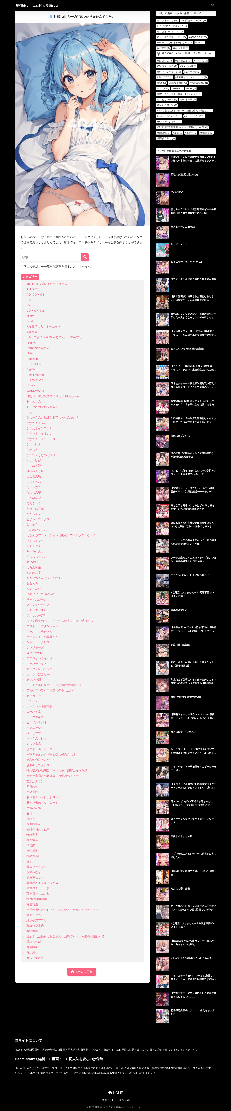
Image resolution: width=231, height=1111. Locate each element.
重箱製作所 (33, 942)
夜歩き (30, 818)
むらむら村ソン (36, 556)
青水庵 (30, 952)
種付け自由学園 (36, 899)
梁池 (29, 861)
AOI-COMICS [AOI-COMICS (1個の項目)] (199, 83)
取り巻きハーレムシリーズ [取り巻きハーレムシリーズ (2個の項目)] (192, 77)
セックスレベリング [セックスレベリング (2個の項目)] (169, 72)
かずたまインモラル (39, 428)
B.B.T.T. (31, 300)
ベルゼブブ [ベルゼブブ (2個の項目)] (165, 77)
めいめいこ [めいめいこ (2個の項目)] (165, 60)
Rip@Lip (32, 358)
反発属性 (32, 792)
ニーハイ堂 (33, 711)
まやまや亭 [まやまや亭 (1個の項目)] (188, 99)
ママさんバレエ (36, 738)
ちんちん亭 (33, 492)
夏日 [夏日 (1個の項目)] (178, 132)
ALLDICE (32, 289)
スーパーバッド (36, 663)
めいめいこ (33, 562)
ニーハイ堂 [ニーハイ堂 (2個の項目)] (192, 72)
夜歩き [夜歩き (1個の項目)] (191, 132)
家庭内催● (33, 824)
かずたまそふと (36, 423)
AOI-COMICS (35, 294)
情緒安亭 (32, 834)
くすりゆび (33, 460)
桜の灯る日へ (35, 856)
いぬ (29, 412)
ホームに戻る (81, 971)
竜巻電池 (32, 904)
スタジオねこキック (39, 658)
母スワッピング (36, 867)
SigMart (31, 369)
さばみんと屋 (35, 471)
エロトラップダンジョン (42, 626)
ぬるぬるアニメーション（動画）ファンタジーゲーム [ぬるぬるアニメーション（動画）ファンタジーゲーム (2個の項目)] (184, 54)
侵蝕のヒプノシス (38, 765)
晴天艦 (30, 845)
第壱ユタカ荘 (35, 915)
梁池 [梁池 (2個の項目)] (162, 83)
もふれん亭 (33, 572)
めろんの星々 (35, 567)
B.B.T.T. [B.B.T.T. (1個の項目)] (163, 88)
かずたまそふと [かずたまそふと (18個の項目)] (168, 20)
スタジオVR (34, 653)
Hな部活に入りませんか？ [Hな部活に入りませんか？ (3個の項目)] (172, 26)
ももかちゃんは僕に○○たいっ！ (47, 578)
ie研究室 (31, 332)
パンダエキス (35, 717)
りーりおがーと (36, 599)
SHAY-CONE (34, 364)
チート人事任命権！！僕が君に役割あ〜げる (55, 685)
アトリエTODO (36, 610)
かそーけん (33, 444)
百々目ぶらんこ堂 (38, 893)
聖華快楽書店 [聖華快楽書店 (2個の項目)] (178, 83)
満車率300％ (34, 877)
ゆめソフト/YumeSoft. (40, 594)
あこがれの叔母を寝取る (42, 407)
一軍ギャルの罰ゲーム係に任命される (51, 754)
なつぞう (32, 524)
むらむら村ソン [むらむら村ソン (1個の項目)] (167, 105)
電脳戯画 (32, 947)
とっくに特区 (35, 508)
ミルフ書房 (33, 743)
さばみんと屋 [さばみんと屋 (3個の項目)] (198, 37)
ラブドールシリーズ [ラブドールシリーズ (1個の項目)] (169, 121)
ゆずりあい (33, 588)
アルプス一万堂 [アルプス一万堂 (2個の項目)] (167, 66)
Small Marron (35, 374)
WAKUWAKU (35, 391)
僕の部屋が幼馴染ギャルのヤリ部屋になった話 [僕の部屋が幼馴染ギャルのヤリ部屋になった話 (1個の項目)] (183, 127)
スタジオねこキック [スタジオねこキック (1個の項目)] (169, 116)
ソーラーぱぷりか (38, 674)
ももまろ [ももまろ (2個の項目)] (201, 60)
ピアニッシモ (35, 727)
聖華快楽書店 (35, 925)
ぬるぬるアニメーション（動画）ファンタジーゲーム (61, 535)
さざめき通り (35, 465)
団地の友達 (33, 808)
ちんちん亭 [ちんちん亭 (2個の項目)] (181, 48)
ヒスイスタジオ (36, 722)
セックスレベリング (39, 669)
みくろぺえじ (35, 551)
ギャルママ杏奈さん (39, 631)
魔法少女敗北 (35, 958)
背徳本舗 (32, 931)
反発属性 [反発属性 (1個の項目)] (164, 132)
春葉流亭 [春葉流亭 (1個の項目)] (207, 132)
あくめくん (33, 401)
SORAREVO (34, 380)
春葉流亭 (32, 840)
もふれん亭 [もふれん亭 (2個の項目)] (184, 60)
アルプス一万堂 (36, 615)
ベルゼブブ (33, 733)
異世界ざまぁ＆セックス (42, 883)
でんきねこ (33, 503)
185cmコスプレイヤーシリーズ (46, 283)
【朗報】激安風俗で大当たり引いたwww (52, 396)
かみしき (32, 449)
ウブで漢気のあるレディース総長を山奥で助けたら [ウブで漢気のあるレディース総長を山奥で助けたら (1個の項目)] (185, 110)
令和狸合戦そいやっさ (40, 759)
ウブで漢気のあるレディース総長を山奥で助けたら (59, 621)
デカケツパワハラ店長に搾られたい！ (51, 690)
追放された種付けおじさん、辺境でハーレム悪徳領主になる (65, 936)
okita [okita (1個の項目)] (191, 88)
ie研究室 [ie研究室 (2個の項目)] (164, 48)
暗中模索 (32, 851)
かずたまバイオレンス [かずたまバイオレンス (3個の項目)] (171, 31)
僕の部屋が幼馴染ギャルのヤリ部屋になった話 (56, 770)
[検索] (85, 257)
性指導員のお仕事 (38, 829)
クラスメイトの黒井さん (42, 637)
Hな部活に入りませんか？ (43, 326)
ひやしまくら (35, 540)
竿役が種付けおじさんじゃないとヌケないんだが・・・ (62, 909)
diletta (30, 316)
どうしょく (33, 513)
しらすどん (33, 481)
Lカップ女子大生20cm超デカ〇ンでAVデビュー (57, 337)
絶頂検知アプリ (36, 920)
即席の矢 (32, 786)
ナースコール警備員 (39, 706)
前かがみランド (36, 781)
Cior (29, 305)
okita (29, 353)
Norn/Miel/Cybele (37, 348)
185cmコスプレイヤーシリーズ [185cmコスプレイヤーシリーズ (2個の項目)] (175, 42)
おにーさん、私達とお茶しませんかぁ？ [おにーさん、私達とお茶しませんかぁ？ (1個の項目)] (179, 94)
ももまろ (32, 583)
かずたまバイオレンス (40, 433)
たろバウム (33, 487)
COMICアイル (35, 310)
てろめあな (33, 497)
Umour (30, 385)
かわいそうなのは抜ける (42, 455)
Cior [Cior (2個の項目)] (200, 42)
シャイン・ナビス (38, 642)
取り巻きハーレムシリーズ (43, 797)
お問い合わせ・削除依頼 (116, 1100)
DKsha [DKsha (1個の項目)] (178, 88)
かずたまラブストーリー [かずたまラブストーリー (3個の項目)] (172, 37)
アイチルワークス (38, 604)
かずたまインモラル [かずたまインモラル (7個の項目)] (194, 20)
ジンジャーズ (35, 647)
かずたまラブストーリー (42, 439)
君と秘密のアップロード (42, 802)
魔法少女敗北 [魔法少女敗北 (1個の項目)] (166, 138)
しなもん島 (33, 476)
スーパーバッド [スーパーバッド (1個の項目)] (195, 116)
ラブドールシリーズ (39, 749)
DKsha (30, 321)
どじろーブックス (38, 519)
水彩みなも (33, 872)
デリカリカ (33, 695)
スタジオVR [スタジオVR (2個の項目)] (189, 66)
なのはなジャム (36, 530)
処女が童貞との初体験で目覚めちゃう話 (52, 776)
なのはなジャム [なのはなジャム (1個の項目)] (167, 99)
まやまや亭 (33, 546)
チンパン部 (33, 679)
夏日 (29, 813)
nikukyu (31, 342)
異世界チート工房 (38, 888)
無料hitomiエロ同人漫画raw (37, 6)
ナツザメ (32, 701)
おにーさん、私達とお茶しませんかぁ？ (52, 417)
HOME (115, 1093)
